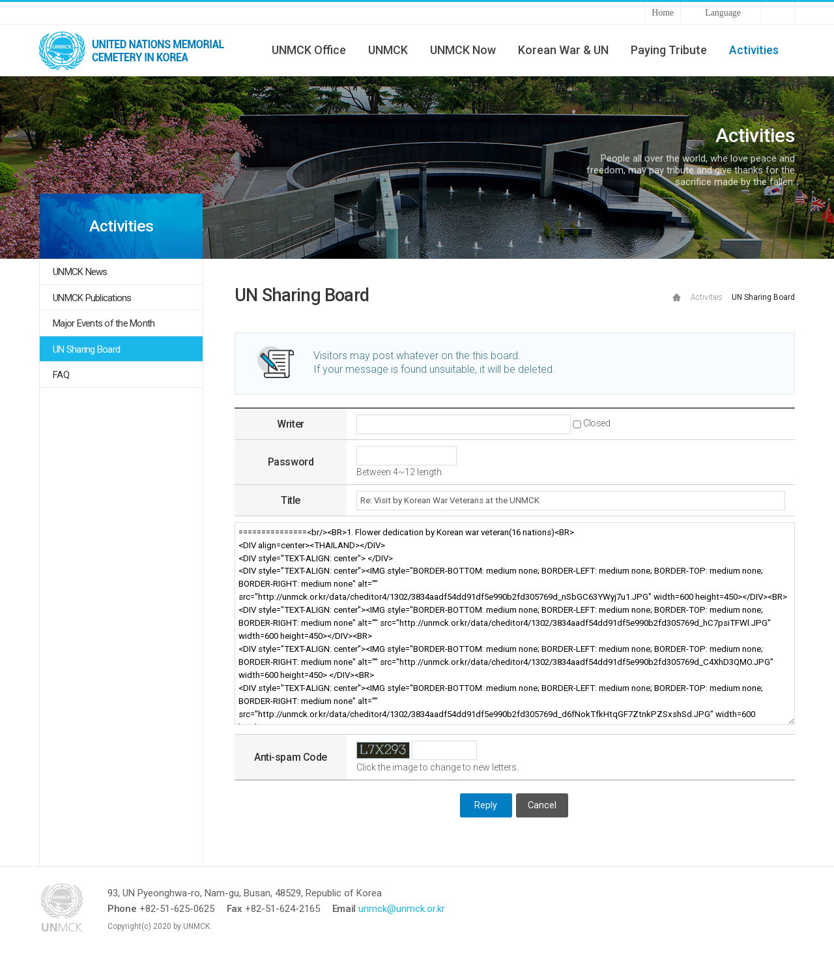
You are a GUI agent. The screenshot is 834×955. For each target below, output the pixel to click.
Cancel (542, 805)
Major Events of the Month (103, 323)
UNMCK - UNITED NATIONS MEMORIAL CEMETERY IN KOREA (137, 50)
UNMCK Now (463, 50)
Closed (596, 423)
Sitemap (778, 13)
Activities (754, 50)
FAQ (61, 375)
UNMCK (388, 50)
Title (290, 500)
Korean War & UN (563, 50)
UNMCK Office (309, 50)
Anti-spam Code (290, 757)
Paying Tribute (669, 50)
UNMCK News (80, 272)
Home (663, 13)
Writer (290, 424)
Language (723, 13)
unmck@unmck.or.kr (401, 909)
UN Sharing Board (86, 349)
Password (290, 462)
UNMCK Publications (92, 298)
